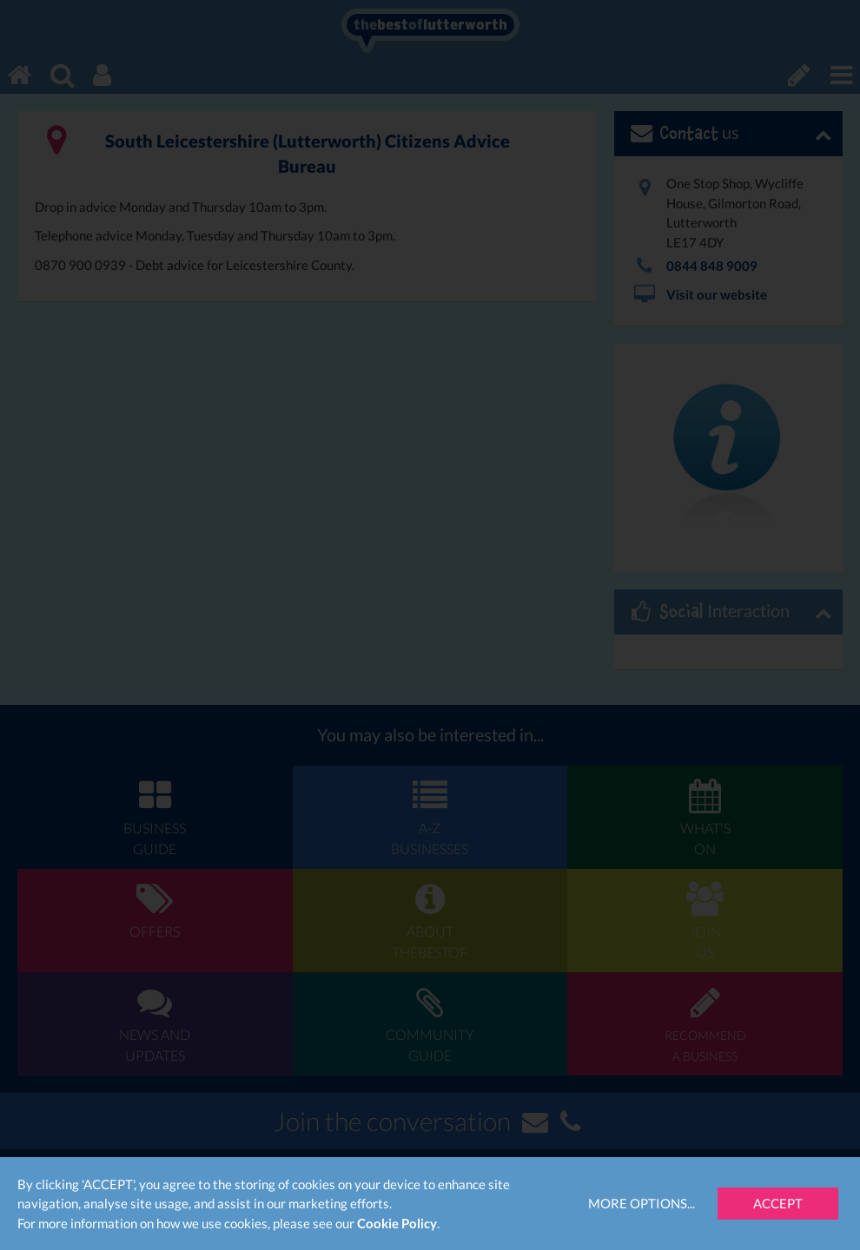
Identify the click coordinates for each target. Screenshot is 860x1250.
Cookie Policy (397, 1223)
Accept (778, 1203)
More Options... (641, 1203)
